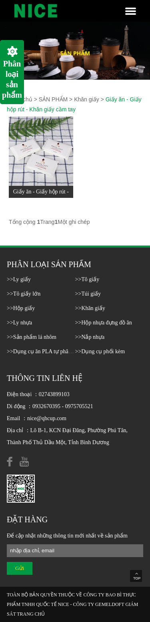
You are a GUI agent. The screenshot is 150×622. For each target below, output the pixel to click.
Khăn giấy (86, 99)
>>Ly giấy (19, 279)
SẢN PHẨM (53, 99)
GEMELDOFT (109, 604)
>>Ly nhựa (19, 323)
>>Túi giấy (88, 294)
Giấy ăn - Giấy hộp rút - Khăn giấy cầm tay (41, 198)
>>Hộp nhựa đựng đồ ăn (103, 323)
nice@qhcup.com (46, 418)
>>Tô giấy (87, 279)
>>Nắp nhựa (90, 337)
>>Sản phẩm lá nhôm (31, 337)
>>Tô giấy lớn (23, 294)
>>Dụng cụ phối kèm (100, 351)
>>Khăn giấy (90, 308)
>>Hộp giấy (21, 308)
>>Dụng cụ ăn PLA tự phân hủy (44, 351)
